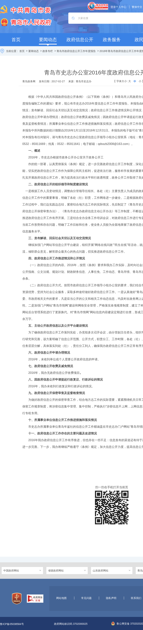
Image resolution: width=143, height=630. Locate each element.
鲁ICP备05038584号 (12, 624)
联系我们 (136, 598)
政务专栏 (47, 51)
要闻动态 (33, 51)
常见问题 (86, 598)
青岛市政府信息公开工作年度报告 (76, 51)
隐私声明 (111, 598)
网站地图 (61, 598)
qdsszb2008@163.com (113, 143)
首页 (22, 51)
